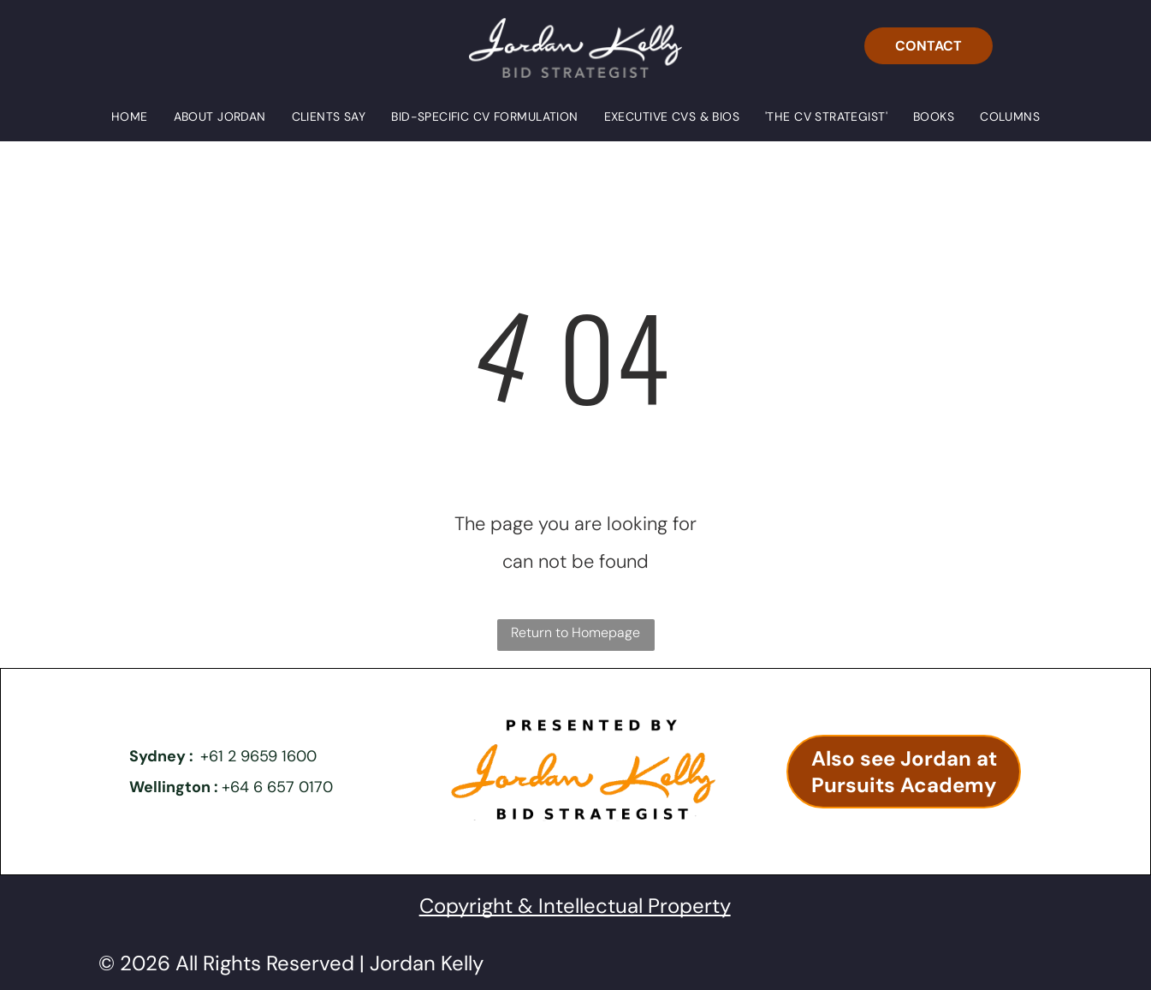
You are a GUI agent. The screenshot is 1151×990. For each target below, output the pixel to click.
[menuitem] (129, 116)
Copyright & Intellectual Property (575, 905)
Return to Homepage (575, 632)
